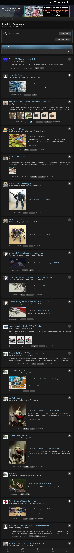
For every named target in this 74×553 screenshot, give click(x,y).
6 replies (26, 364)
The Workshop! (27, 159)
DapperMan (12, 77)
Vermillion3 (12, 255)
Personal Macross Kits (45, 484)
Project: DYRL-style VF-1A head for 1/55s (26, 353)
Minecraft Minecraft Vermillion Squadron (26, 253)
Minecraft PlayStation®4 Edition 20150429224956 (30, 277)
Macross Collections (40, 131)
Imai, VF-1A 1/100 (16, 129)
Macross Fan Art (36, 77)
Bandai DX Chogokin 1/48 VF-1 (22, 59)
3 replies (25, 176)
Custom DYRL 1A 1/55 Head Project (49, 379)
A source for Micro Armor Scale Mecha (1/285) (29, 525)
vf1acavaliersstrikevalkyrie (20, 183)
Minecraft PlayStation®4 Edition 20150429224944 (30, 302)
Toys (23, 61)
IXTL (10, 61)
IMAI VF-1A (41, 136)
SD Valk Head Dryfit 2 (18, 436)
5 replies (25, 346)
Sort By (68, 51)
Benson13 (12, 545)
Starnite (11, 528)
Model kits (28, 328)
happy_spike (12, 503)
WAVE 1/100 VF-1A (17, 157)
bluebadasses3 (15, 220)
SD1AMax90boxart (17, 371)
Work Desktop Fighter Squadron (22, 501)
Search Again (64, 33)
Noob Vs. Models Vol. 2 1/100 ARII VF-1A (26, 543)
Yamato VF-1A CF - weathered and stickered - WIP (30, 102)
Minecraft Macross (43, 286)
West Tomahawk (14, 131)
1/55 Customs (33, 373)
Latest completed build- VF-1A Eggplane (26, 326)
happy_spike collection (45, 509)
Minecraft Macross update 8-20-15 (48, 263)
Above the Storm (16, 75)
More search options (62, 39)
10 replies (24, 122)
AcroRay (11, 355)
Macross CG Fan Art (44, 84)
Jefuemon (12, 328)
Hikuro (11, 159)
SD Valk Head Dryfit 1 (18, 398)
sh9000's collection (44, 199)
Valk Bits (12, 473)
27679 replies (27, 68)
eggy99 (11, 104)
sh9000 (11, 185)
